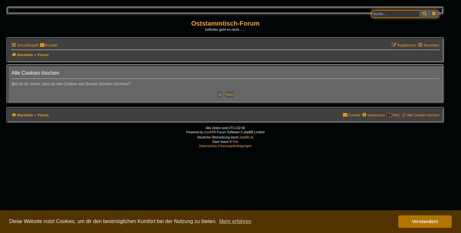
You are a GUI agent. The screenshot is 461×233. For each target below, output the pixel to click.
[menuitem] (48, 45)
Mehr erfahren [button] (235, 221)
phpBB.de (246, 137)
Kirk (235, 142)
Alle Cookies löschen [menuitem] (423, 115)
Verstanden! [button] (425, 221)
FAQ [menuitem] (396, 115)
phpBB (209, 132)
